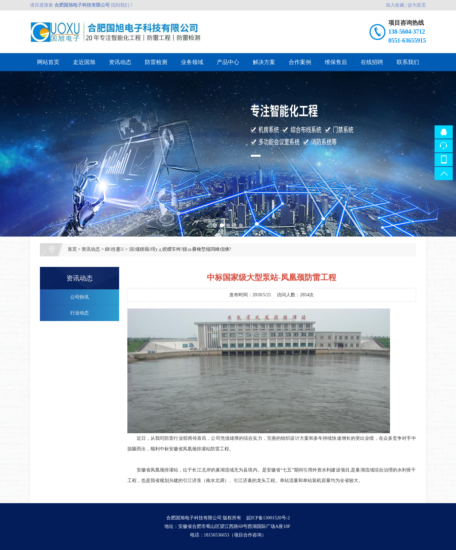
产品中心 (228, 62)
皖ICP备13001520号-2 (268, 517)
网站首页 (48, 62)
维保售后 (336, 62)
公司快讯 (79, 297)
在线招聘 (372, 62)
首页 (72, 249)
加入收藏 (395, 5)
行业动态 (79, 312)
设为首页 (416, 5)
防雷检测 (156, 62)
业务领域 (192, 62)
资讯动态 (120, 62)
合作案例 (300, 62)
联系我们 (408, 62)
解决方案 (264, 62)
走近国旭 (84, 62)
